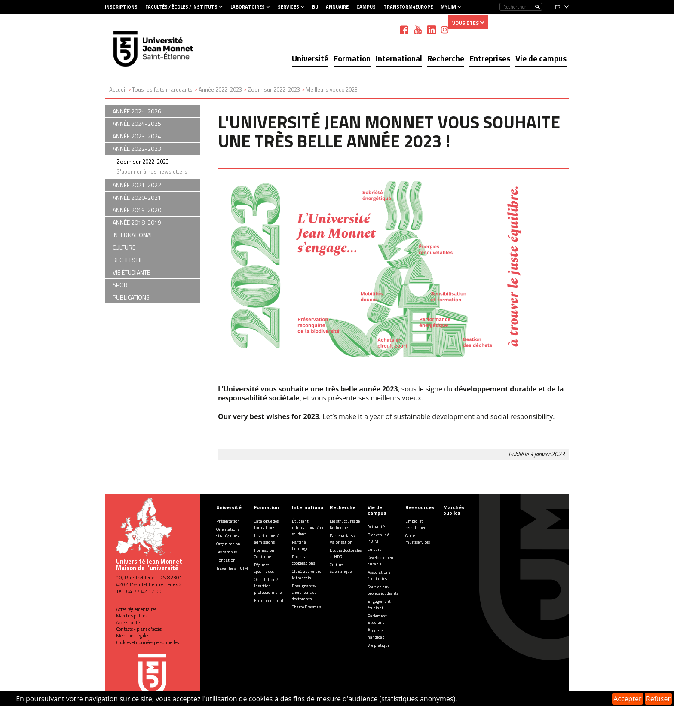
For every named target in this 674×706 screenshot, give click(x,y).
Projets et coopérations (303, 559)
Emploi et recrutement (416, 524)
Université (310, 58)
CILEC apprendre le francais (306, 574)
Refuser (658, 698)
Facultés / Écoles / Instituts (181, 6)
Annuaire (337, 6)
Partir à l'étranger (301, 545)
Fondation (226, 560)
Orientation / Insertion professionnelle (268, 586)
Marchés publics (131, 615)
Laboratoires (247, 6)
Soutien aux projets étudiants (383, 590)
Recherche (445, 58)
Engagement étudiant (379, 604)
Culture (374, 549)
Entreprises (489, 58)
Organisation (228, 544)
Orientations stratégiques (227, 532)
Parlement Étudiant (377, 619)
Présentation (228, 521)
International (399, 58)
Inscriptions (121, 6)
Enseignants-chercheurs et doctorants (304, 592)
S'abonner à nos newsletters (151, 171)
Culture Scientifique (341, 568)
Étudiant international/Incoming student (314, 527)
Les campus (226, 552)
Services (288, 6)
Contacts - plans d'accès (139, 629)
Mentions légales (132, 635)
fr (558, 6)
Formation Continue (264, 553)
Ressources (420, 507)
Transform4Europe (408, 6)
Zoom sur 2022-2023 (142, 161)
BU (315, 6)
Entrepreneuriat (269, 600)
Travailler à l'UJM (232, 568)
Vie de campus (541, 58)
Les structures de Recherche (345, 524)
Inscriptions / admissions (266, 538)
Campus (366, 6)
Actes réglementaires (136, 609)
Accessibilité (128, 622)
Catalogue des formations (266, 524)
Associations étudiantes (379, 575)
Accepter (627, 698)
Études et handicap (376, 633)
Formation (352, 58)
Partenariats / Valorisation (342, 538)
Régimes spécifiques (264, 568)
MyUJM (448, 6)
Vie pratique (378, 645)
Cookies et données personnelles (147, 642)
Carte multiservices (417, 538)
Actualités (377, 526)
